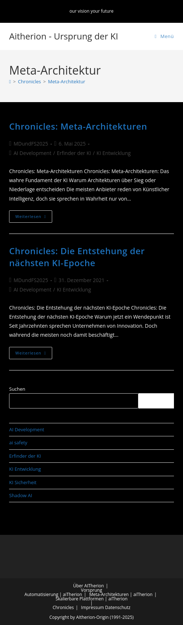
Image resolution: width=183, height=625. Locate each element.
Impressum (92, 607)
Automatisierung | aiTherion (53, 594)
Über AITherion (88, 586)
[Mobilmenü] (164, 36)
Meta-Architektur (66, 81)
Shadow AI (20, 495)
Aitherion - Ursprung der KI (63, 36)
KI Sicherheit (22, 482)
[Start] (10, 81)
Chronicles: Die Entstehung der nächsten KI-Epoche (77, 257)
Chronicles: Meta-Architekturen (78, 126)
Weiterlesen (33, 218)
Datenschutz (117, 607)
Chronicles (63, 607)
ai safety (18, 442)
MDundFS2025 (30, 143)
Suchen (17, 389)
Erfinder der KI (74, 153)
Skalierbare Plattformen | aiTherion (91, 599)
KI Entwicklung (113, 153)
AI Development (32, 153)
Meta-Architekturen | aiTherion (121, 594)
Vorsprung (91, 590)
